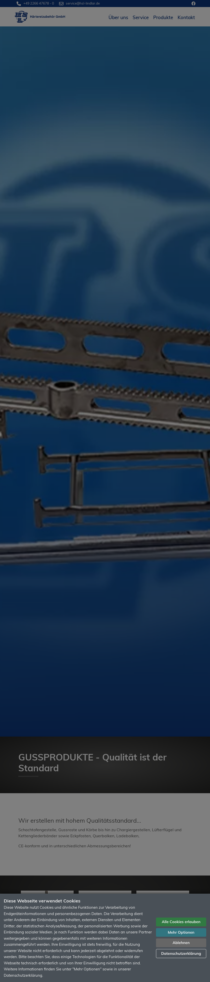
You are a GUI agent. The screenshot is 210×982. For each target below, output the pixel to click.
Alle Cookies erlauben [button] (181, 921)
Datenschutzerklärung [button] (181, 953)
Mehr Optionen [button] (181, 932)
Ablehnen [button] (181, 942)
